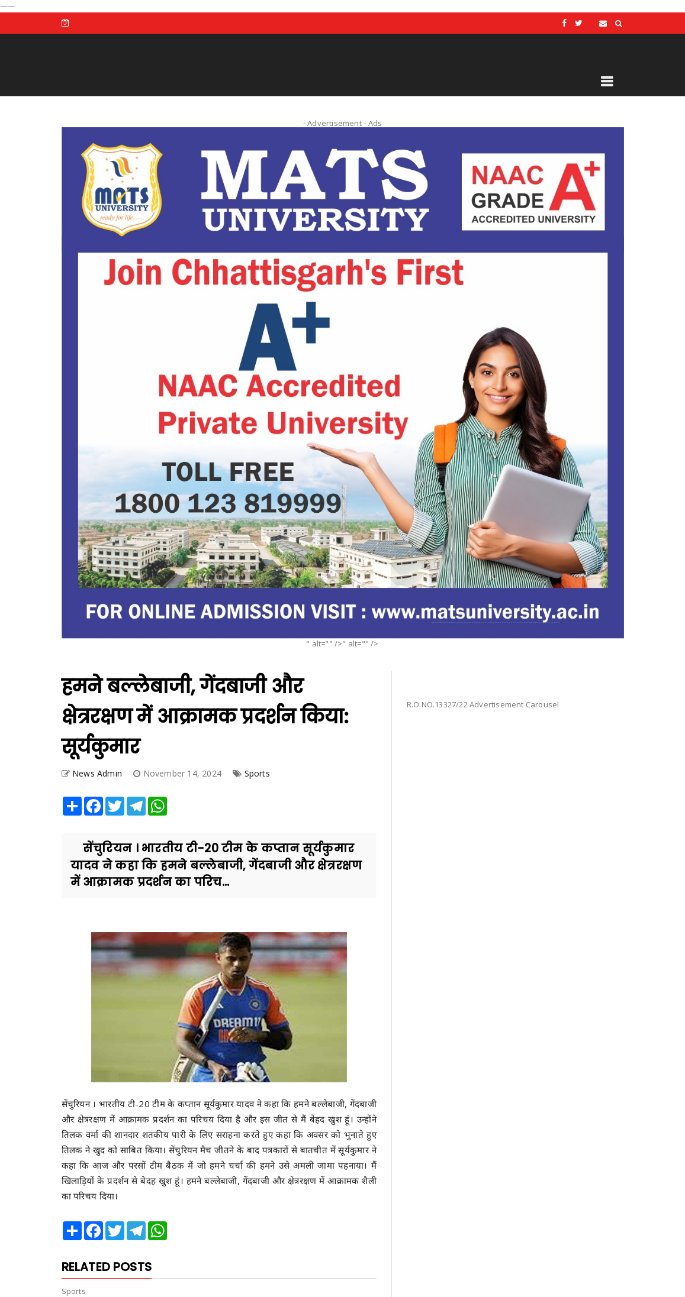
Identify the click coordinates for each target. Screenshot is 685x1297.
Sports (257, 773)
